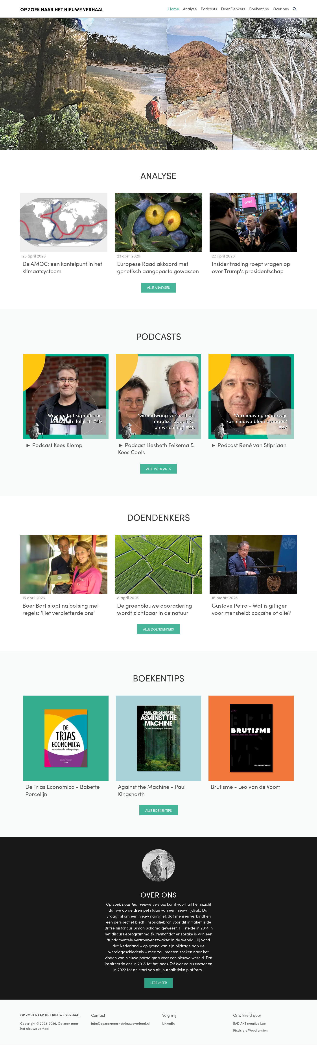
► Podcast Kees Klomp (53, 445)
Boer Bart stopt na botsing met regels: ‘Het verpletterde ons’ (60, 609)
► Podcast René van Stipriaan (248, 445)
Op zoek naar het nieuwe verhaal (61, 9)
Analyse (190, 8)
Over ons (281, 8)
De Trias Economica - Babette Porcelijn (62, 790)
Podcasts (209, 8)
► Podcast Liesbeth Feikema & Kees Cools (156, 448)
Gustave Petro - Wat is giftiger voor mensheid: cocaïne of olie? (251, 609)
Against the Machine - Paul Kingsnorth (152, 790)
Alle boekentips (158, 810)
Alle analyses (158, 287)
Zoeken (295, 10)
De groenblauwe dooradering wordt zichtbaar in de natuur (154, 609)
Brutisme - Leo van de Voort (245, 786)
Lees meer (158, 982)
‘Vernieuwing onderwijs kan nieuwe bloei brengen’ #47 (256, 420)
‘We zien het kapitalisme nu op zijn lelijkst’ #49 (74, 417)
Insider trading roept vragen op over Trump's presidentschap (251, 267)
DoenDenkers (233, 8)
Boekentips (259, 8)
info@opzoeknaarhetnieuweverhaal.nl (120, 1023)
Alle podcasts (158, 469)
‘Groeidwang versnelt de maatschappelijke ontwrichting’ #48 (166, 420)
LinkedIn (168, 1023)
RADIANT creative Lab (249, 1023)
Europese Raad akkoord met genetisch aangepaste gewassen (158, 267)
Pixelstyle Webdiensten (250, 1030)
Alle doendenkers (158, 629)
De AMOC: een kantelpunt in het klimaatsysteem (62, 267)
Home (173, 8)
